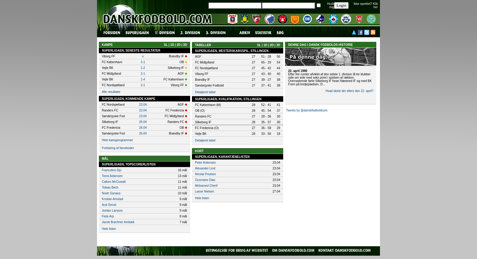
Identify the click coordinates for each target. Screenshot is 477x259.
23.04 (143, 104)
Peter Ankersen (205, 162)
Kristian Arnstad (112, 199)
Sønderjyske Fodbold (209, 85)
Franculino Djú (111, 170)
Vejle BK (201, 133)
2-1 (143, 62)
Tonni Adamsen (112, 176)
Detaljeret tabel (205, 92)
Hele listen (109, 228)
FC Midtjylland (204, 62)
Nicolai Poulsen (205, 174)
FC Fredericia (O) (207, 128)
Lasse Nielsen (204, 191)
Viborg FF (201, 74)
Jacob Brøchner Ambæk (118, 222)
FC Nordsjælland (206, 68)
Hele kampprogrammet (117, 140)
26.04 (143, 122)
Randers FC (203, 116)
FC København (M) (208, 105)
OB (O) (200, 110)
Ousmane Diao (205, 180)
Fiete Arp (108, 216)
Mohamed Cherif (206, 185)
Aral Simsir (109, 204)
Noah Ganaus (111, 193)
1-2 (143, 68)
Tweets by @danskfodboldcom (306, 110)
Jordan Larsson (112, 210)
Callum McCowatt (114, 181)
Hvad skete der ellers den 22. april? (349, 91)
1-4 (143, 79)
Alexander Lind (205, 168)
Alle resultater (111, 92)
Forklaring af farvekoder (118, 148)
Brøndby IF (202, 79)
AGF (198, 56)
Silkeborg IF (203, 122)
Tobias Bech (110, 187)
